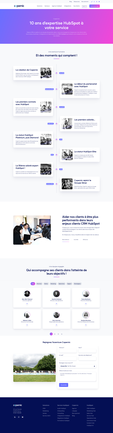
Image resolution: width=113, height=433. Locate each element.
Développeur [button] (77, 270)
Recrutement (85, 1)
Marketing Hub (91, 398)
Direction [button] (39, 270)
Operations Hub (91, 405)
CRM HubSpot (62, 34)
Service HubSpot (63, 392)
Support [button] (69, 270)
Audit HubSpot (61, 395)
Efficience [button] (85, 233)
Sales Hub (90, 400)
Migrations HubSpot (63, 405)
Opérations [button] (62, 270)
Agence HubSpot (57, 6)
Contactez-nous (94, 6)
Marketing (46, 398)
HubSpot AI (90, 412)
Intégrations (67, 6)
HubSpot (90, 392)
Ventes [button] (46, 270)
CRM (44, 395)
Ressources (77, 1)
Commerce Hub (91, 407)
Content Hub (90, 410)
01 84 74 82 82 (17, 400)
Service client (46, 403)
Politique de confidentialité (81, 425)
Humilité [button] (76, 233)
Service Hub (90, 403)
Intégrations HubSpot (63, 403)
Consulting (60, 400)
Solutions (39, 6)
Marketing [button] (53, 270)
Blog (70, 1)
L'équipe (74, 398)
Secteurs (47, 6)
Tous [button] (33, 270)
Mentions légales (95, 425)
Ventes (45, 400)
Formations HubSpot (63, 407)
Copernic (84, 6)
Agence (74, 395)
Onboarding (60, 398)
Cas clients (76, 6)
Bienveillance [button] (65, 233)
